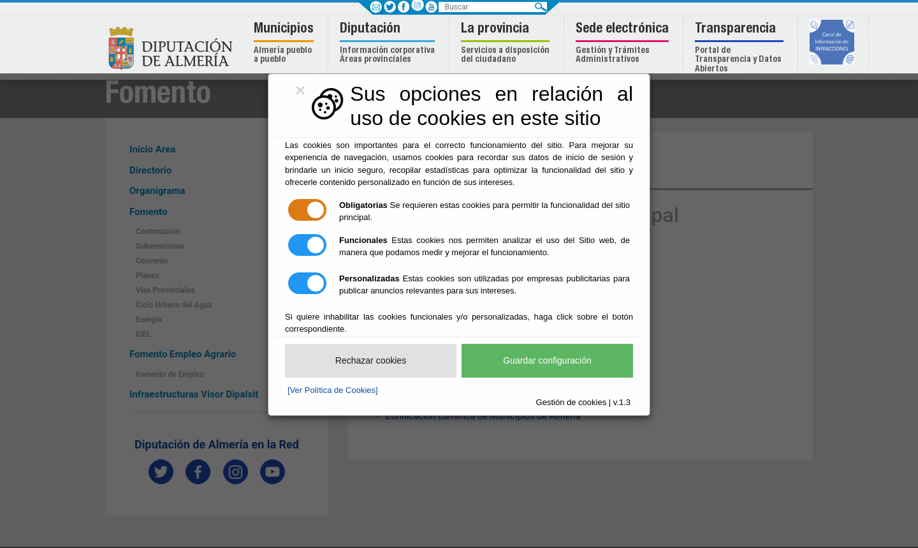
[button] (285, 44)
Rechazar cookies (370, 360)
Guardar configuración (547, 360)
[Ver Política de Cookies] (333, 390)
